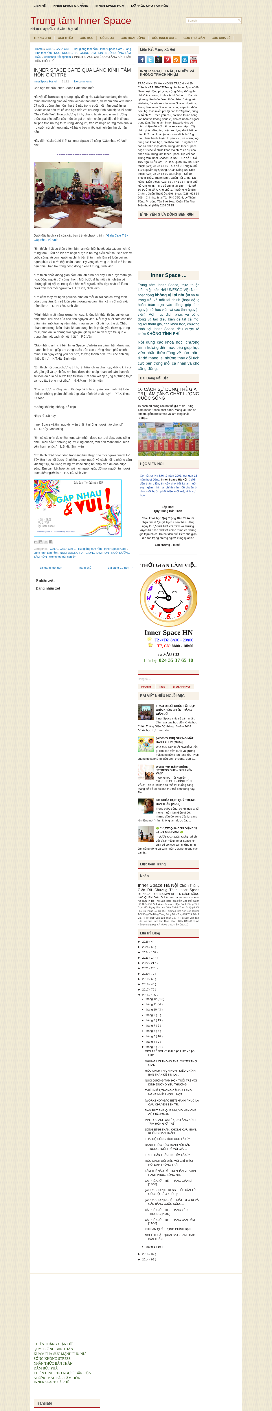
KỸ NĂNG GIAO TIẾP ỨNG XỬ (173, 924)
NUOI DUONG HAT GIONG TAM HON (79, 53)
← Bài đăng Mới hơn (48, 567)
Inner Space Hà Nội (174, 479)
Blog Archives (182, 686)
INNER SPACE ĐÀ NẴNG (70, 5)
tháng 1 (151, 1246)
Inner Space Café (111, 49)
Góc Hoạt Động (133, 38)
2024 (145, 952)
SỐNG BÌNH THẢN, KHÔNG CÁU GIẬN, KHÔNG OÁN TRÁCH (171, 1131)
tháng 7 (151, 1025)
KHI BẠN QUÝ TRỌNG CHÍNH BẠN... (169, 1229)
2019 (145, 979)
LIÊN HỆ (40, 5)
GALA (50, 49)
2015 (145, 1254)
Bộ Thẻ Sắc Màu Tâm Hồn (167, 900)
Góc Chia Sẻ (220, 38)
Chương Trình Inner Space (176, 890)
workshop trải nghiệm (58, 56)
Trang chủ (84, 567)
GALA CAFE (64, 49)
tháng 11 (152, 1004)
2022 (145, 963)
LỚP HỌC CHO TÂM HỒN (149, 5)
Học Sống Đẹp (149, 924)
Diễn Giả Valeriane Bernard (158, 904)
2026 (145, 941)
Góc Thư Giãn (194, 38)
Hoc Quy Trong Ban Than (156, 921)
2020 (145, 973)
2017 (145, 989)
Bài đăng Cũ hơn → (121, 567)
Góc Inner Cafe (164, 38)
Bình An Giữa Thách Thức (171, 907)
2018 (145, 984)
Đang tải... (144, 679)
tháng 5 (151, 1036)
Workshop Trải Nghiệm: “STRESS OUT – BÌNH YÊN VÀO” (174, 770)
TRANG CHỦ (42, 38)
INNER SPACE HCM (110, 5)
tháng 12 (152, 999)
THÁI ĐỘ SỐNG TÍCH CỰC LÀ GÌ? (167, 1139)
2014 (145, 1259)
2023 (145, 957)
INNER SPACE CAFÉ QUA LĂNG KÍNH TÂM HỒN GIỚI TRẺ (82, 72)
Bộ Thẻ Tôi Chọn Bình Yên (172, 911)
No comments (83, 81)
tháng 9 (151, 1015)
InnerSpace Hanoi (45, 81)
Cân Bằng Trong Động (160, 914)
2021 (145, 968)
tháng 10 (152, 1009)
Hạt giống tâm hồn (86, 49)
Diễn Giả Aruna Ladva (169, 897)
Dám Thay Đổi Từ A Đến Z (185, 914)
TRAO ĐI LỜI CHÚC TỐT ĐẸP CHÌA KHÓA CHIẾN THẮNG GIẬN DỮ (175, 710)
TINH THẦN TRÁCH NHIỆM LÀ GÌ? (167, 1154)
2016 (145, 995)
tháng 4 (151, 1041)
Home (39, 49)
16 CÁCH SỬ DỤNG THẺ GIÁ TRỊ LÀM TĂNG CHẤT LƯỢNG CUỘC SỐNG (168, 394)
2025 (145, 947)
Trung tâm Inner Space (80, 20)
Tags (162, 686)
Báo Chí (189, 897)
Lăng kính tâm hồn (46, 552)
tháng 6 (151, 1030)
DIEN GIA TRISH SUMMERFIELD (160, 894)
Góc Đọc (107, 38)
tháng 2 (151, 1047)
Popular (146, 686)
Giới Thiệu (65, 38)
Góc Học (86, 38)
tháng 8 (151, 1020)
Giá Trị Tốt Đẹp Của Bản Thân (155, 918)
